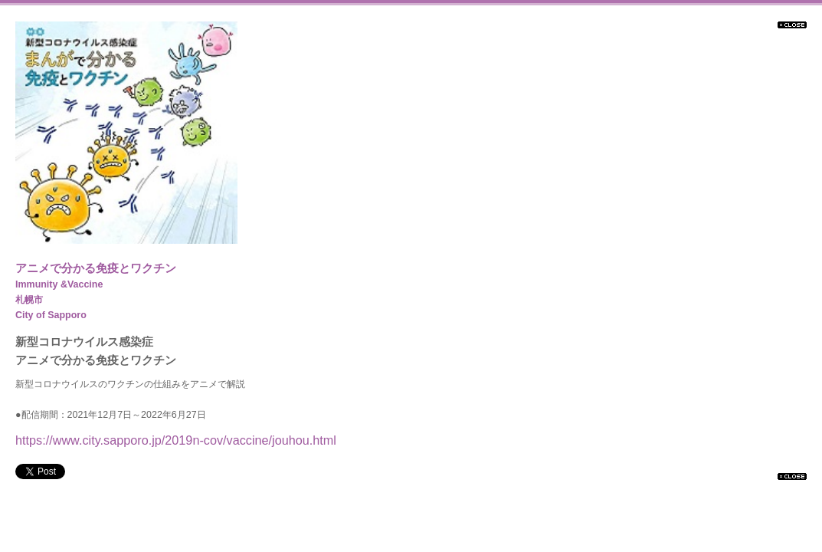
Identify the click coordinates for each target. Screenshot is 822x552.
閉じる (792, 24)
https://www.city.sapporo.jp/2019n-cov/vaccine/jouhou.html (175, 440)
